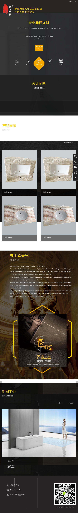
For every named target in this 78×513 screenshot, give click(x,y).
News (60, 403)
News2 (71, 403)
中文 (70, 1)
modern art (69, 137)
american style (68, 142)
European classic (54, 137)
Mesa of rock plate (19, 137)
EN (75, 1)
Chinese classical (36, 137)
